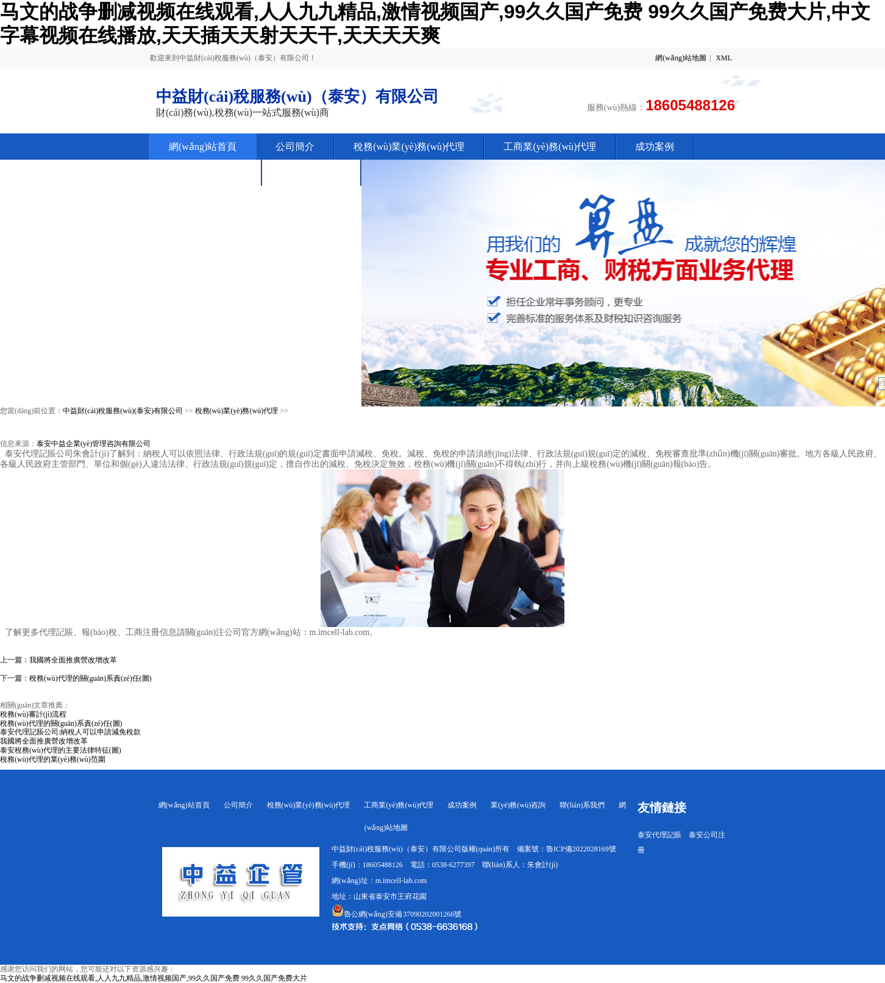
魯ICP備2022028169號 (581, 849)
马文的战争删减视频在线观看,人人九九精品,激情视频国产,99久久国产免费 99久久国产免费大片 (153, 978)
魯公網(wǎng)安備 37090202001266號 (396, 914)
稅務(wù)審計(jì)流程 (33, 714)
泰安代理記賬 (659, 835)
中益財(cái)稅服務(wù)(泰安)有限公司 (123, 410)
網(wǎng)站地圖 (680, 58)
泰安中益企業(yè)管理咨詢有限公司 (94, 443)
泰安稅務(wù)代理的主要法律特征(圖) (60, 750)
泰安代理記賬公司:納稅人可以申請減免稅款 (70, 732)
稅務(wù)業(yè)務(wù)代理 (237, 410)
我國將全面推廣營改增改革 (73, 660)
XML (724, 58)
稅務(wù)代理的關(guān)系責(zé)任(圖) (90, 678)
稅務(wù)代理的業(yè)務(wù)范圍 (52, 759)
